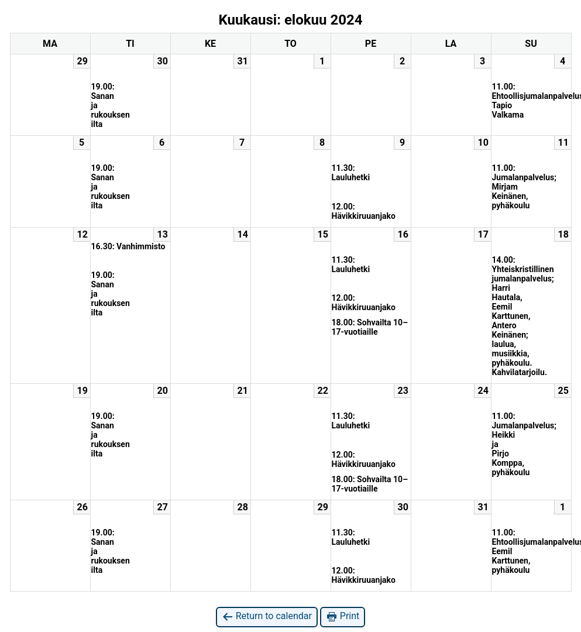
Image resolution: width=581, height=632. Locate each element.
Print (342, 616)
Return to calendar (267, 616)
